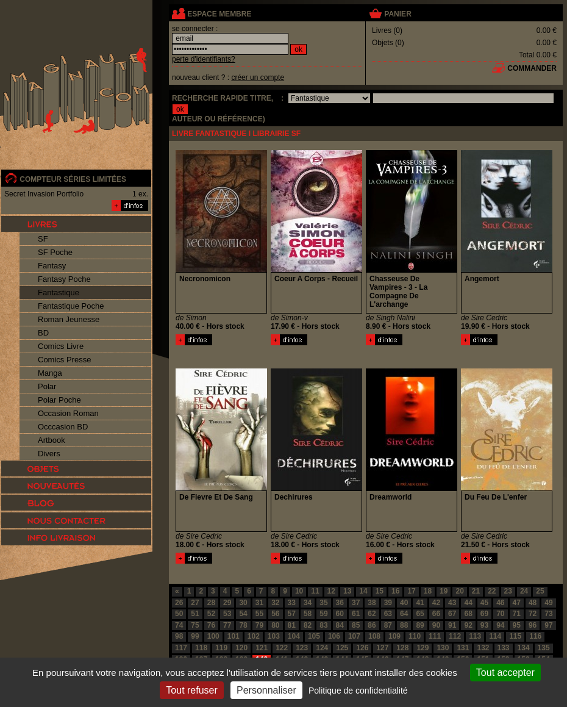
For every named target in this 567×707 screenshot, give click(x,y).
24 (524, 591)
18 (428, 591)
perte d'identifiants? (203, 59)
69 (484, 613)
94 (500, 625)
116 (535, 636)
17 (411, 591)
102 (254, 636)
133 (503, 648)
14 (363, 591)
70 (500, 613)
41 (420, 602)
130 (443, 648)
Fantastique (58, 292)
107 (354, 636)
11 (315, 591)
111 (435, 636)
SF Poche (55, 252)
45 (484, 602)
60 (340, 613)
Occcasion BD (63, 426)
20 (459, 591)
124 (322, 648)
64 (404, 613)
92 (468, 625)
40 (404, 602)
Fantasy (52, 265)
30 (243, 602)
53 (227, 613)
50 (179, 613)
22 (492, 591)
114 (495, 636)
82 (308, 625)
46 (500, 602)
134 (524, 648)
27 (195, 602)
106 (334, 636)
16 (395, 591)
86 (372, 625)
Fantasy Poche (64, 279)
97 (548, 625)
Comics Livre (61, 346)
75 (195, 625)
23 (508, 591)
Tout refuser (191, 690)
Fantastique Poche (71, 305)
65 (420, 613)
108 (374, 636)
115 (515, 636)
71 (517, 613)
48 (533, 602)
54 (243, 613)
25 (540, 591)
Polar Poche (59, 399)
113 (475, 636)
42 (436, 602)
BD (43, 332)
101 (233, 636)
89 (420, 625)
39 (388, 602)
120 (241, 648)
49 (548, 602)
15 (379, 591)
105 (314, 636)
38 (372, 602)
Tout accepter (505, 672)
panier (397, 14)
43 (452, 602)
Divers (49, 453)
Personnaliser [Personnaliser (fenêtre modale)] (266, 690)
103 (274, 636)
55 (259, 613)
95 (517, 625)
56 (275, 613)
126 (362, 648)
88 (404, 625)
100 (213, 636)
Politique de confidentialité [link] (358, 690)
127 (382, 648)
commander (532, 68)
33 (292, 602)
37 (356, 602)
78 (243, 625)
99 (195, 636)
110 (414, 636)
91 (452, 625)
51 (195, 613)
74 (179, 625)
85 (356, 625)
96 (533, 625)
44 (468, 602)
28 (211, 602)
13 (347, 591)
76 (211, 625)
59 (323, 613)
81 (292, 625)
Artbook (51, 440)
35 (323, 602)
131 (463, 648)
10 (299, 591)
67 (452, 613)
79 (259, 625)
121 (261, 648)
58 (308, 613)
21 (476, 591)
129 (422, 648)
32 (275, 602)
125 (342, 648)
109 (394, 636)
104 (294, 636)
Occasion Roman (68, 413)
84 (340, 625)
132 (483, 648)
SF (43, 238)
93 (484, 625)
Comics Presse (64, 359)
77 (227, 625)
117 (181, 648)
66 (436, 613)
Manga (50, 373)
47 (517, 602)
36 (340, 602)
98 (179, 636)
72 (533, 613)
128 (402, 648)
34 (308, 602)
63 (388, 613)
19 (444, 591)
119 (221, 648)
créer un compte (257, 77)
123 (302, 648)
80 (275, 625)
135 (544, 648)
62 (372, 613)
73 (548, 613)
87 (388, 625)
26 (179, 602)
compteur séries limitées (73, 179)
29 (227, 602)
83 (323, 625)
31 (259, 602)
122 (282, 648)
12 (331, 591)
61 (356, 613)
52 (211, 613)
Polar (47, 386)
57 (292, 613)
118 (201, 648)
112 (455, 636)
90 (436, 625)
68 (468, 613)
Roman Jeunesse (68, 319)
